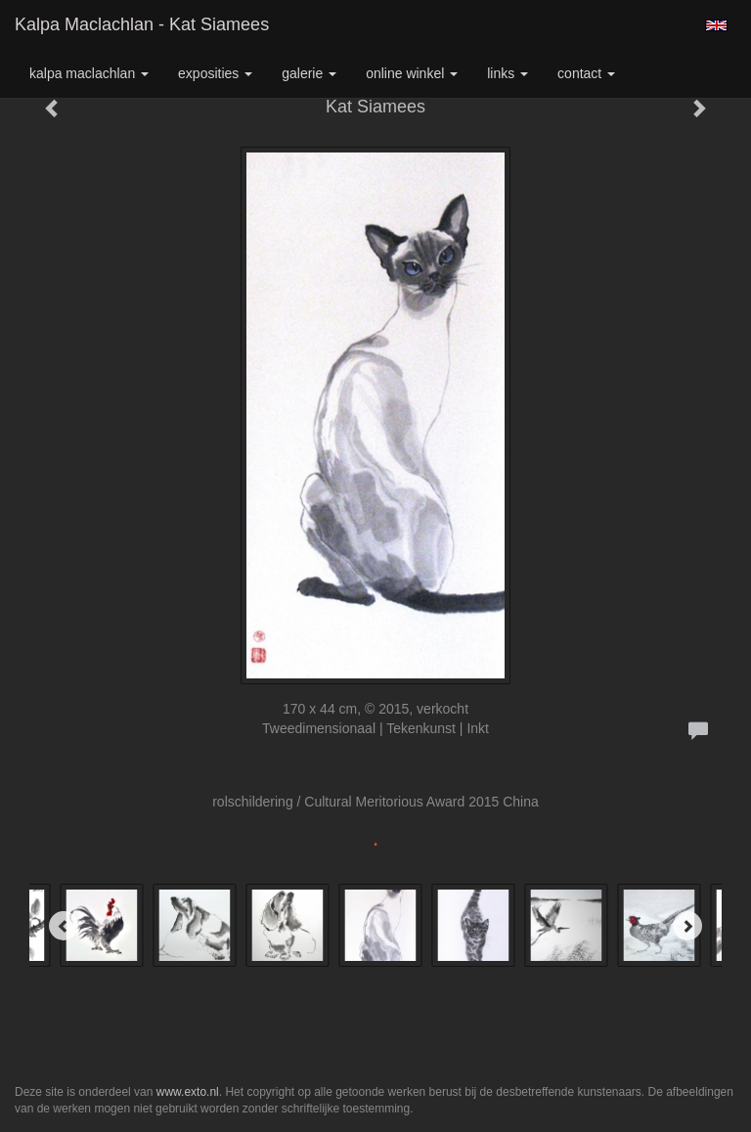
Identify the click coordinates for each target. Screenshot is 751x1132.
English (716, 25)
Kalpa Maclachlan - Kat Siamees (142, 24)
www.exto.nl (187, 1092)
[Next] (687, 925)
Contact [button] (586, 73)
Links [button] (507, 73)
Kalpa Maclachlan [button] (89, 73)
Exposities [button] (215, 73)
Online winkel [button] (412, 73)
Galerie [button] (309, 73)
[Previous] (63, 925)
